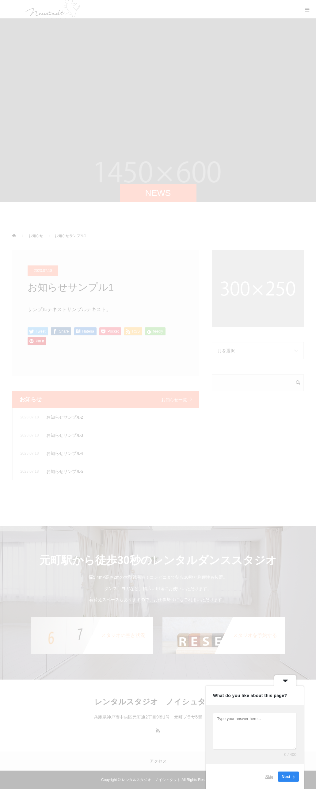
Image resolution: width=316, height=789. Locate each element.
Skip (269, 776)
